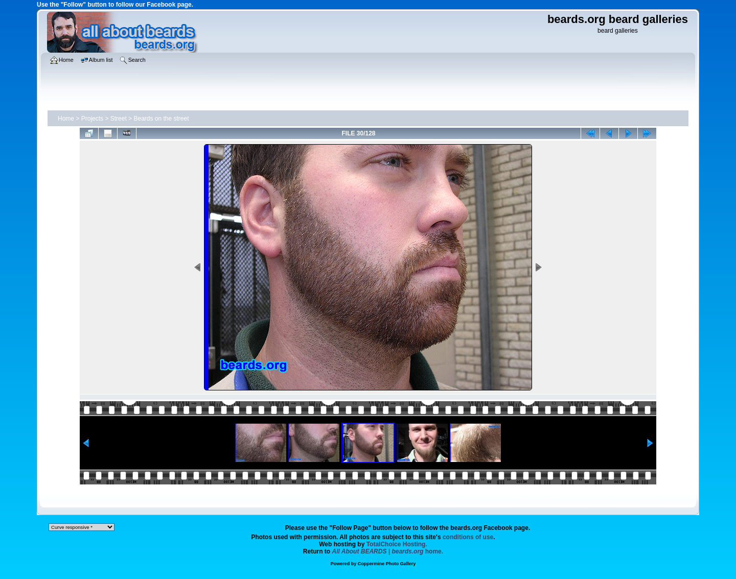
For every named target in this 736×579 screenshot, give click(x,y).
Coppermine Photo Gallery (387, 563)
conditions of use (468, 537)
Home (66, 118)
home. (388, 551)
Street (118, 118)
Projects (92, 118)
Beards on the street (161, 118)
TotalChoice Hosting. (396, 544)
